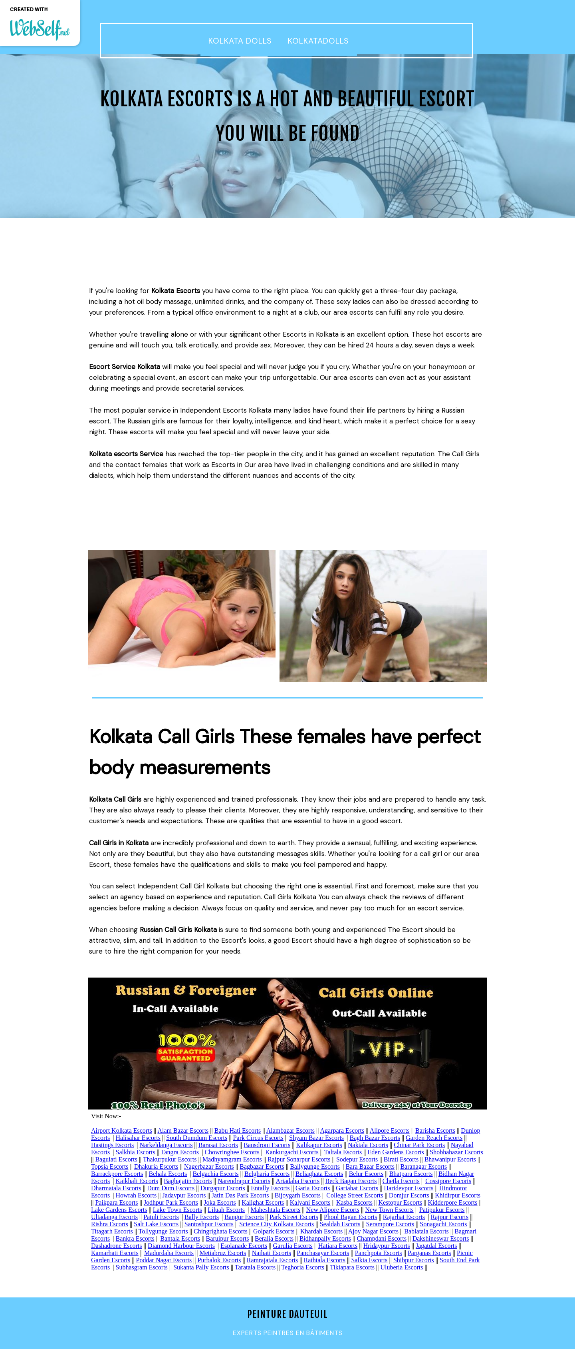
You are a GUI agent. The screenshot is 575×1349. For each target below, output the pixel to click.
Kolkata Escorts (175, 290)
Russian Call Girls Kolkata (178, 929)
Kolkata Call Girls (115, 799)
